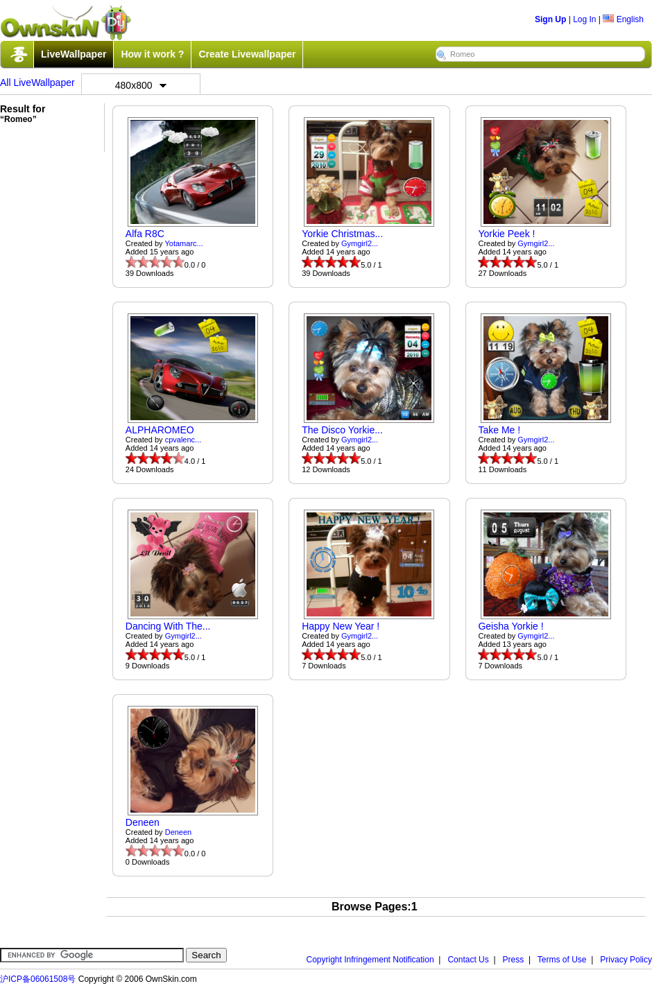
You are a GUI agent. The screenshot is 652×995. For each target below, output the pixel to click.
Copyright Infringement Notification (370, 959)
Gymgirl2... (359, 243)
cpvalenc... (183, 439)
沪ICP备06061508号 (38, 979)
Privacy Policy (626, 959)
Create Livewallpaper (246, 54)
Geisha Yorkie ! (510, 626)
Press (513, 959)
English (623, 19)
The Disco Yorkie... (342, 429)
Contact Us (467, 959)
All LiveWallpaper (37, 82)
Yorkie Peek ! (506, 233)
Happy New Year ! (340, 626)
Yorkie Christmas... (342, 233)
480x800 (140, 85)
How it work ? (152, 54)
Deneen (143, 822)
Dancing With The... (168, 626)
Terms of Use (562, 959)
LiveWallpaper (73, 54)
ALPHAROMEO (160, 429)
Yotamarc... (183, 243)
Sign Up (550, 19)
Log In (584, 19)
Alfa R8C (145, 233)
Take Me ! (499, 429)
